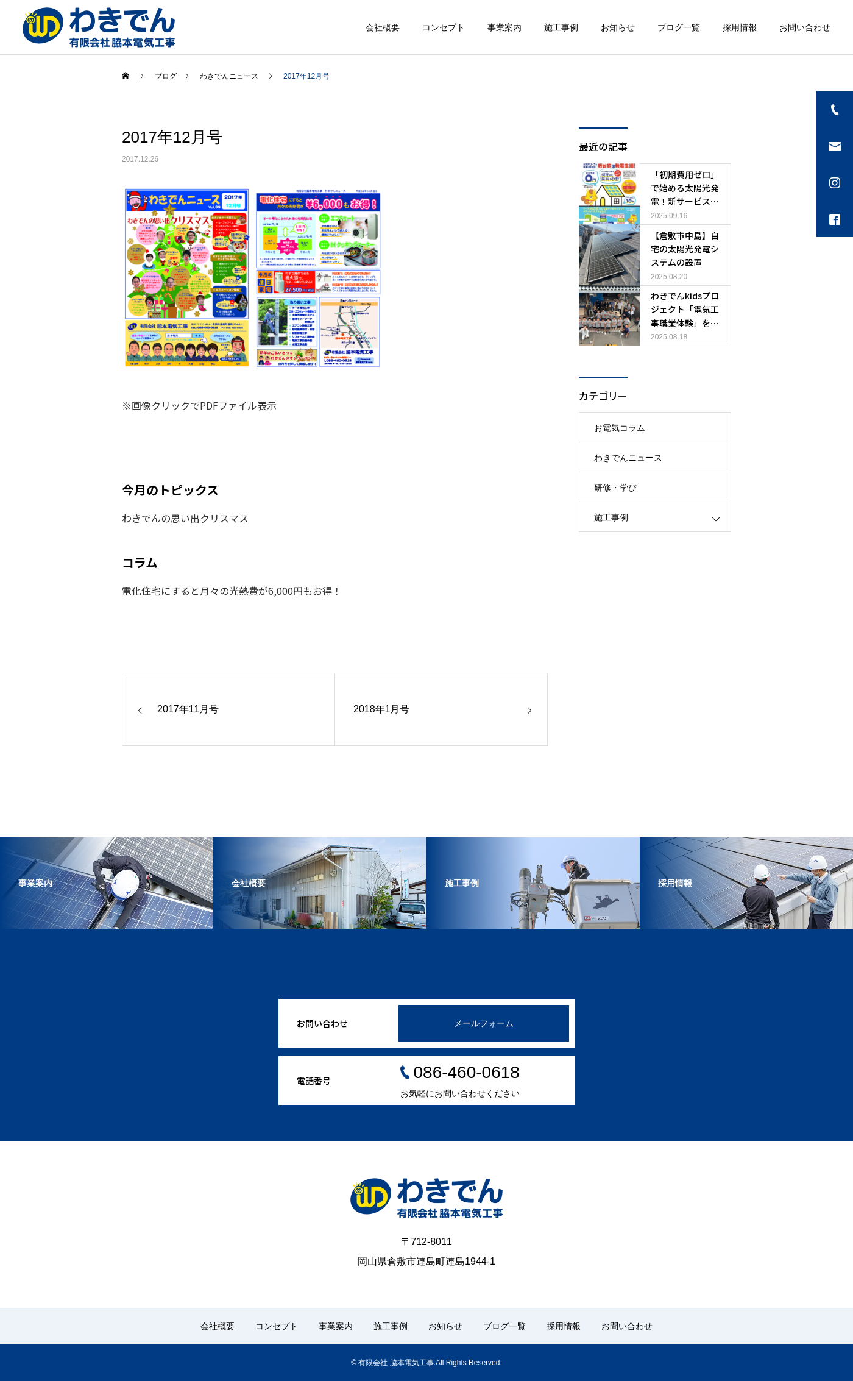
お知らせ (618, 27)
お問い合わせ (804, 27)
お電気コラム (619, 428)
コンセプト (443, 27)
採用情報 (740, 27)
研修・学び (615, 487)
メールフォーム (484, 1023)
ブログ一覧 (678, 27)
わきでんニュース (628, 458)
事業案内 (504, 27)
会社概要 (383, 27)
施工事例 (561, 27)
